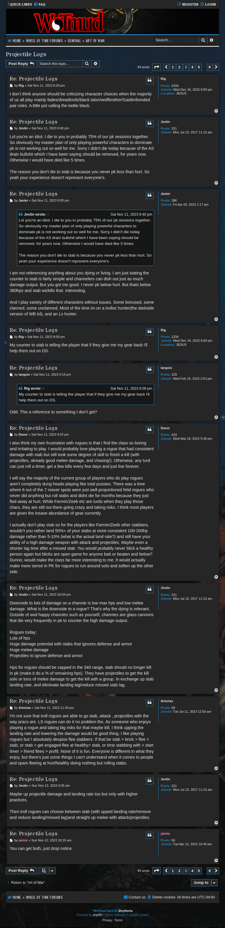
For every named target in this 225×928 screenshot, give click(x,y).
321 (174, 128)
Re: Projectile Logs (34, 79)
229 (174, 374)
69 (173, 707)
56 (173, 840)
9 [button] (210, 67)
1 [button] (173, 67)
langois (166, 368)
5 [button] (199, 67)
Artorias (167, 701)
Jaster (165, 193)
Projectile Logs (26, 54)
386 (174, 200)
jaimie (165, 833)
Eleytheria (125, 910)
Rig (163, 78)
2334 (174, 85)
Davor (165, 428)
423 (174, 434)
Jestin (165, 121)
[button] (156, 67)
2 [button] (179, 67)
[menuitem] (39, 4)
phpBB (97, 915)
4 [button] (192, 67)
